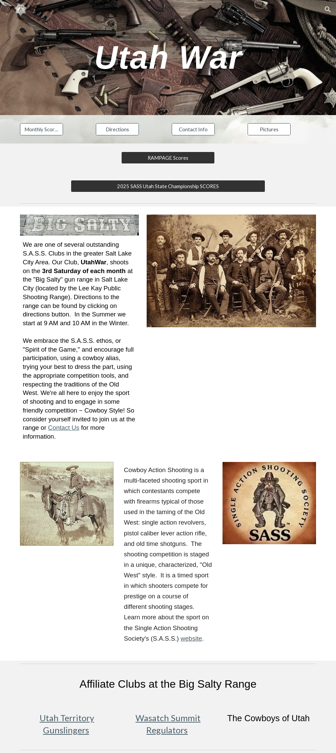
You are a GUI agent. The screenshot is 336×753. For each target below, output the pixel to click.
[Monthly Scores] (41, 129)
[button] (328, 9)
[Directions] (117, 129)
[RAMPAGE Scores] (168, 157)
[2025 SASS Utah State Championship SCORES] (168, 186)
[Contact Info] (193, 129)
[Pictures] (269, 129)
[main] (168, 57)
